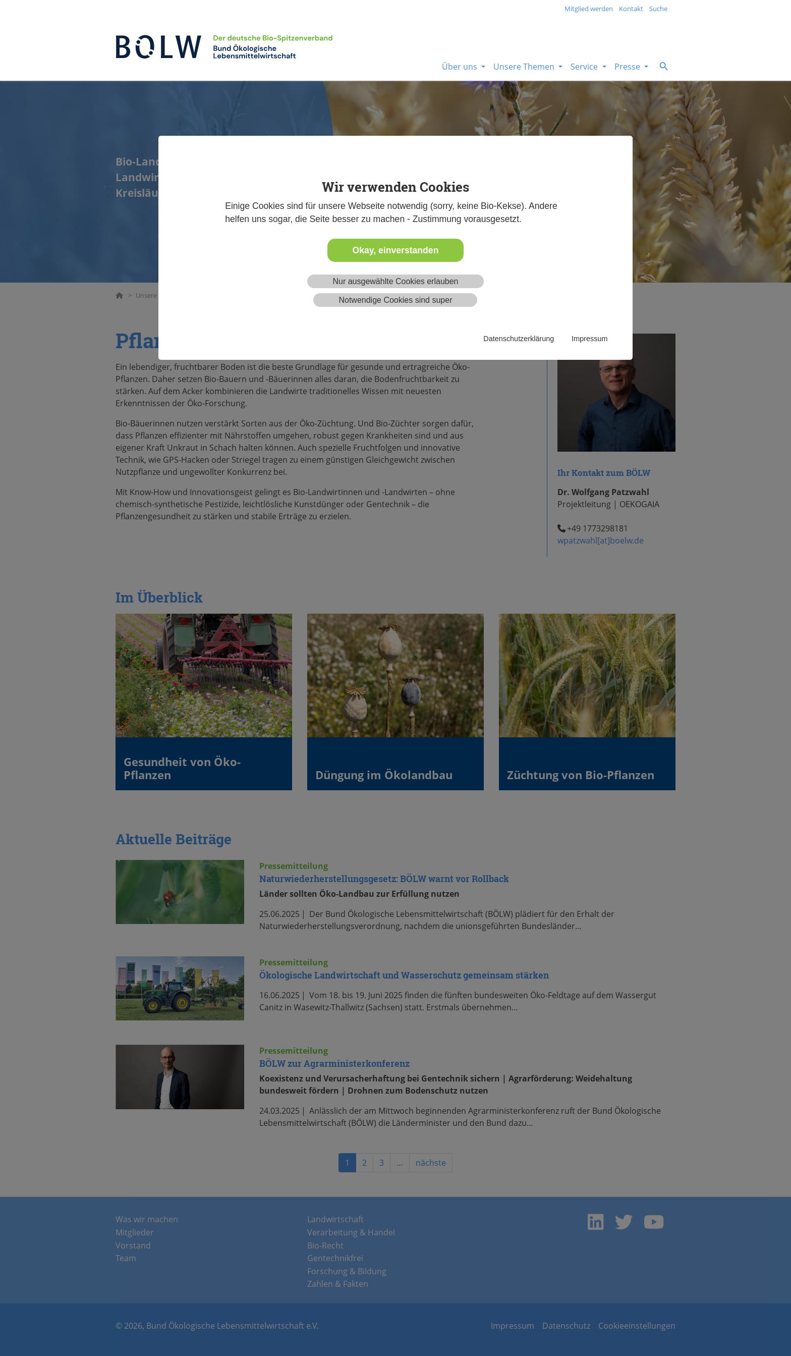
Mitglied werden (588, 8)
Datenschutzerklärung (518, 339)
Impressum (589, 339)
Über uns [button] (460, 66)
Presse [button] (628, 66)
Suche (658, 8)
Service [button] (585, 66)
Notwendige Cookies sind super (395, 300)
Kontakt (631, 8)
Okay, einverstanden (396, 250)
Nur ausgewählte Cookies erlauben (395, 281)
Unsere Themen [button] (524, 66)
